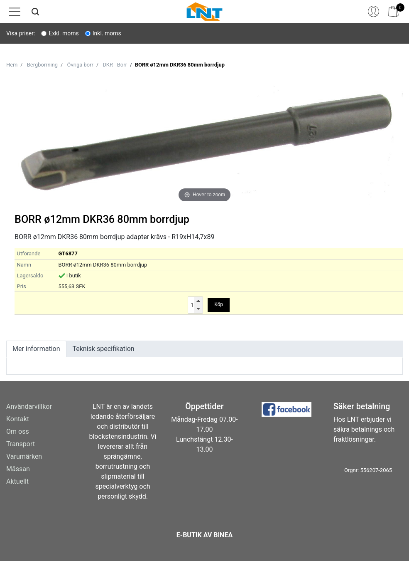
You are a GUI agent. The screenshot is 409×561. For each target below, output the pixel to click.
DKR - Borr (115, 65)
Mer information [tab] (36, 349)
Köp (218, 304)
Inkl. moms (107, 33)
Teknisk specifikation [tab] (104, 349)
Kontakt (17, 419)
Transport (20, 444)
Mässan (18, 469)
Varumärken (24, 456)
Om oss (17, 431)
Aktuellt (17, 481)
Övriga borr (80, 65)
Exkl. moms (63, 33)
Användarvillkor (29, 406)
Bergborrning (42, 65)
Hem (11, 65)
